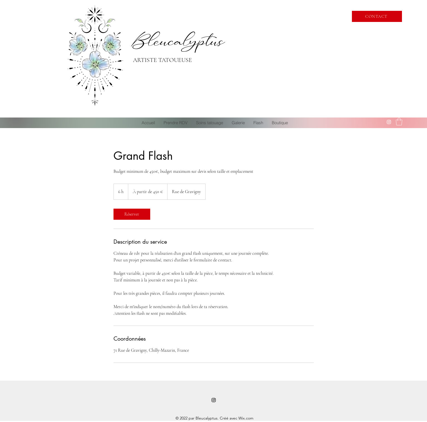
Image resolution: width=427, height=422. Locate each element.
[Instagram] (389, 122)
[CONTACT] (377, 16)
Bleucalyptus (178, 40)
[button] (399, 121)
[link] (131, 214)
